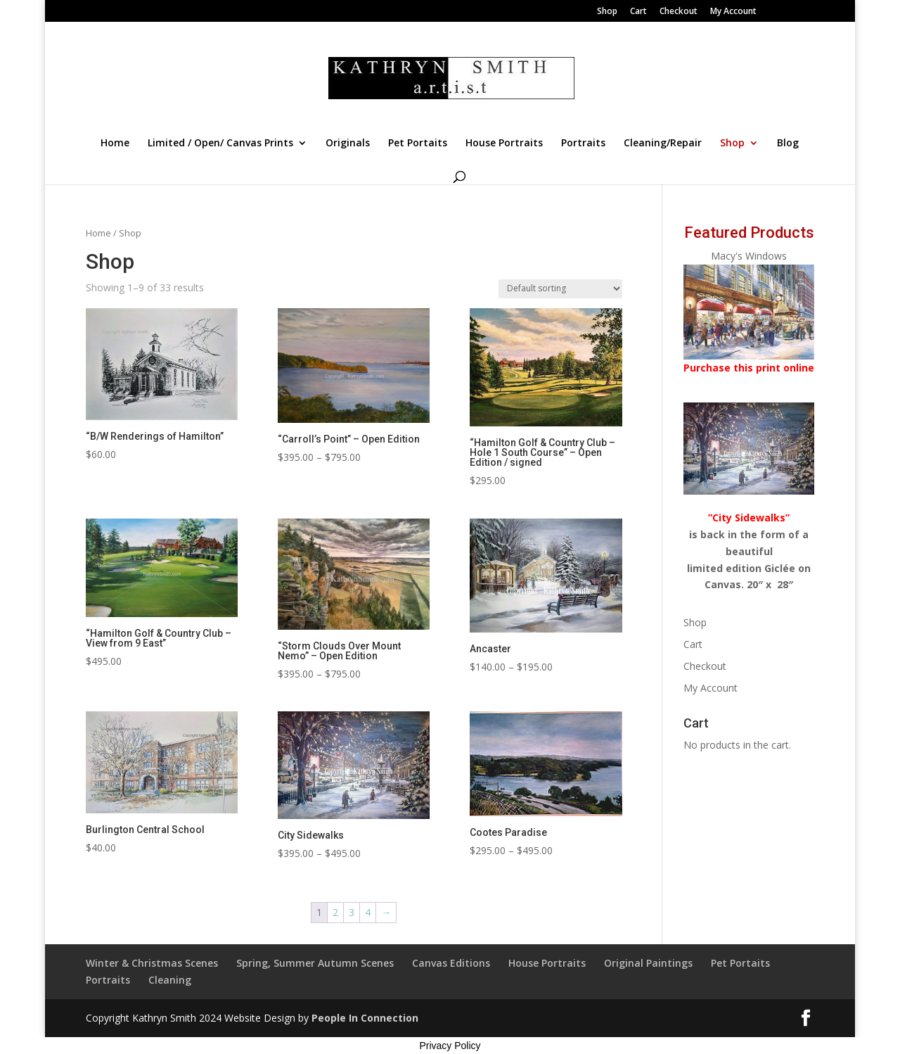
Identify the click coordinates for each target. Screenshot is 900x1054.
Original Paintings (648, 963)
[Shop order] (560, 288)
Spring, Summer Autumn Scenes (315, 963)
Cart (638, 12)
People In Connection (364, 1017)
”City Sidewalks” (749, 517)
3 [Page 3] (351, 912)
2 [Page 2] (335, 912)
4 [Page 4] (368, 912)
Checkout (679, 12)
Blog (788, 143)
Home (115, 143)
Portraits (583, 143)
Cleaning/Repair (663, 143)
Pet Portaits (417, 143)
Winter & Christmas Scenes (152, 963)
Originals (348, 143)
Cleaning (169, 979)
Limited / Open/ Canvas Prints (220, 143)
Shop (607, 12)
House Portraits (504, 143)
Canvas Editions (451, 963)
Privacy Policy (449, 1045)
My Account (733, 12)
